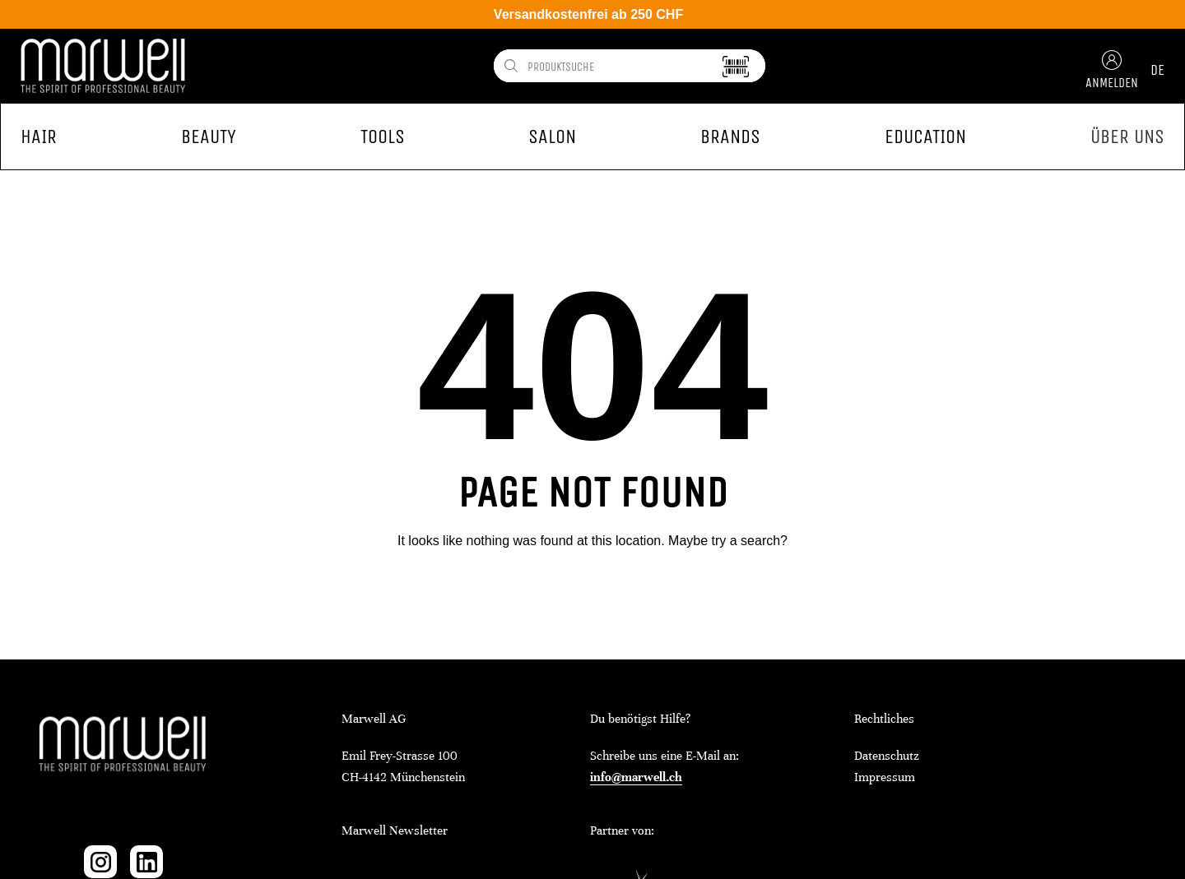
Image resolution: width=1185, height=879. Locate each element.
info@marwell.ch (636, 777)
